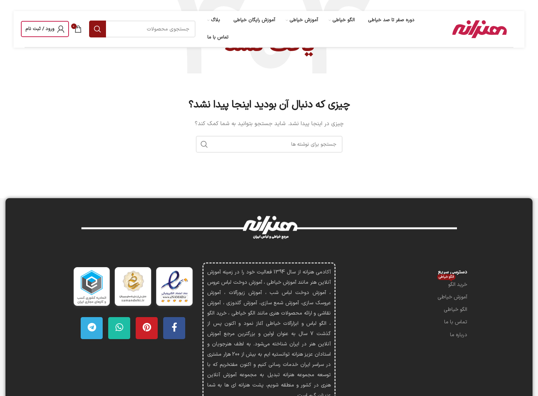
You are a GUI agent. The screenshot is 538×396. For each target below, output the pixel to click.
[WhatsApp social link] (119, 328)
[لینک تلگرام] (92, 328)
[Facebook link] (174, 328)
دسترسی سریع (452, 272)
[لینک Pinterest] (147, 328)
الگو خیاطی (455, 309)
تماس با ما (455, 322)
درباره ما (458, 335)
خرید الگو (452, 283)
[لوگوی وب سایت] (478, 29)
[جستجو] (142, 29)
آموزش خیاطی (452, 297)
